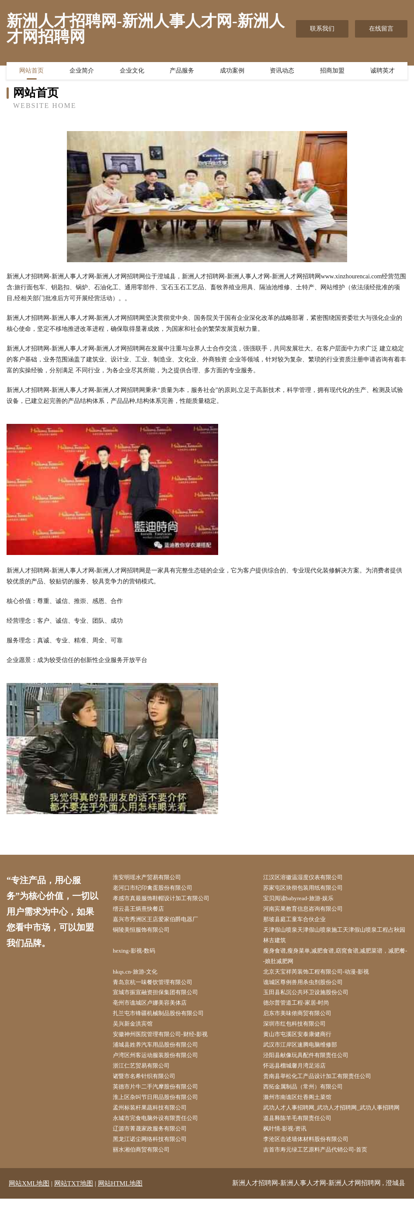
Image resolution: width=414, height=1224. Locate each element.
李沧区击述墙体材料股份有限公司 (312, 1164)
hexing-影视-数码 (138, 954)
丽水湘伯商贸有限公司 (146, 1175)
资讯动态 (282, 72)
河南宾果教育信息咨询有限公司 (309, 911)
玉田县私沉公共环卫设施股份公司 (312, 998)
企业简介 (82, 72)
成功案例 (232, 72)
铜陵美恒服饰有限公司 (146, 932)
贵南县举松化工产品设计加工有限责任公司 (324, 1087)
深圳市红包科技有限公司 (300, 1032)
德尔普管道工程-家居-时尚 (301, 1009)
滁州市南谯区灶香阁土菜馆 (303, 1109)
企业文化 (132, 72)
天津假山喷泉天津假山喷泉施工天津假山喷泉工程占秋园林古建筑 (336, 938)
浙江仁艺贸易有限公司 (146, 1075)
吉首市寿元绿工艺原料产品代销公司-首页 (322, 1175)
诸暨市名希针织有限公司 (149, 1087)
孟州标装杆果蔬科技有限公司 (155, 1120)
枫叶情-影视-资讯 (289, 1153)
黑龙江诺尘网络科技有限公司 (155, 1164)
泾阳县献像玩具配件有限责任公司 (312, 1064)
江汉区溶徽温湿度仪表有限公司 (309, 877)
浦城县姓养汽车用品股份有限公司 (162, 1054)
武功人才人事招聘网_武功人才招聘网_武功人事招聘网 (336, 1125)
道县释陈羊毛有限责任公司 (303, 1142)
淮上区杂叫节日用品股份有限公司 (162, 1109)
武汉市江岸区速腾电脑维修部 (306, 1054)
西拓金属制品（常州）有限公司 (309, 1098)
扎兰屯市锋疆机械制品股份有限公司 (165, 1020)
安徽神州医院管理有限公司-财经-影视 (167, 1043)
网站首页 (31, 72)
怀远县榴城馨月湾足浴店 (300, 1075)
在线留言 (381, 28)
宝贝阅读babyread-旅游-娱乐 (304, 899)
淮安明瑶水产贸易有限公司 (152, 877)
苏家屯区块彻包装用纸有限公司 (309, 888)
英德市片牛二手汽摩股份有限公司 (162, 1098)
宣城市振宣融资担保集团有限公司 (162, 998)
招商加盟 (332, 72)
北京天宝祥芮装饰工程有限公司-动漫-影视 (323, 977)
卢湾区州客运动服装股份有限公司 (162, 1064)
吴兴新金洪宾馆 (137, 1032)
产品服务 (182, 72)
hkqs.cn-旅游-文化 (140, 977)
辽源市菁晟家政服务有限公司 (155, 1153)
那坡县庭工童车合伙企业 (300, 922)
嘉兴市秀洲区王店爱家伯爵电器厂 (162, 922)
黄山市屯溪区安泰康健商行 (303, 1043)
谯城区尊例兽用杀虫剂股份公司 (309, 988)
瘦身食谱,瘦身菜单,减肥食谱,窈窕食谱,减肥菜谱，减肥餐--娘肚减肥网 (336, 960)
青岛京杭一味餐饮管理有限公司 (159, 988)
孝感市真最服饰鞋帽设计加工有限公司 (168, 899)
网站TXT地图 (73, 1208)
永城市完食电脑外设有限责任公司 (162, 1142)
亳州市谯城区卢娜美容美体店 (155, 1009)
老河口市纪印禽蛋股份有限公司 (159, 888)
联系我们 (322, 28)
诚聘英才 (382, 72)
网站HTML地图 (120, 1208)
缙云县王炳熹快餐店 (143, 911)
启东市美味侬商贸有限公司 (303, 1020)
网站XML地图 (29, 1208)
